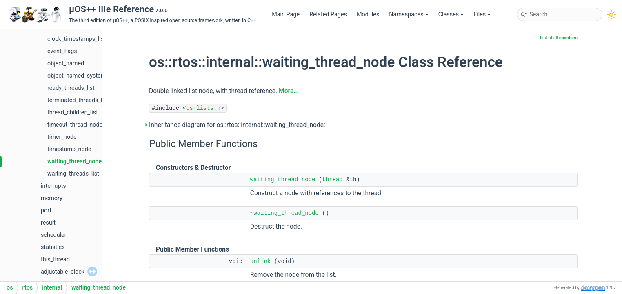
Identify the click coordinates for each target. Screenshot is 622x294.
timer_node (62, 137)
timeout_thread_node (74, 124)
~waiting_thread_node (284, 213)
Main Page (286, 14)
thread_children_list (72, 112)
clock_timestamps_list (76, 39)
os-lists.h (203, 108)
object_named (65, 63)
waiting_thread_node (74, 161)
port (46, 210)
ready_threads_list (71, 88)
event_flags (62, 51)
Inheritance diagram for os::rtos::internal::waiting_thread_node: (237, 125)
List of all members (559, 37)
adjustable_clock (62, 271)
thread (332, 179)
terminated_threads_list (78, 100)
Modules (368, 14)
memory (51, 198)
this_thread (55, 259)
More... (289, 91)
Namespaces (408, 14)
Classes (451, 14)
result (48, 222)
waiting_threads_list (73, 173)
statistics (53, 247)
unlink (260, 261)
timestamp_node (69, 149)
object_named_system (76, 75)
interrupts (53, 186)
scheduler (54, 235)
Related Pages (328, 14)
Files (482, 14)
